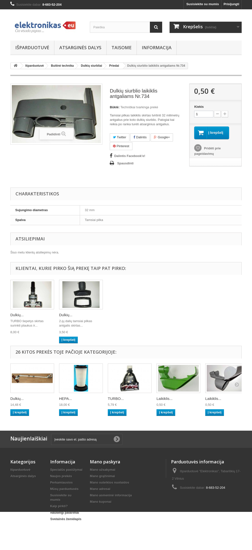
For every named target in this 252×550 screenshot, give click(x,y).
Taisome (121, 47)
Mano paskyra (105, 462)
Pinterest (121, 146)
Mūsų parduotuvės (64, 489)
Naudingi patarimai (64, 512)
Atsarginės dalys (80, 47)
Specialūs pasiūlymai (66, 469)
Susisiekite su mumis (202, 4)
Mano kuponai (100, 501)
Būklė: (115, 107)
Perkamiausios (61, 482)
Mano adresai (100, 489)
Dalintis (139, 137)
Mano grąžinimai (102, 476)
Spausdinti (125, 163)
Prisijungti (231, 4)
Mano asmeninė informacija (111, 495)
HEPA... (65, 398)
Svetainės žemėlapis (65, 519)
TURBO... (116, 398)
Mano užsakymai (102, 469)
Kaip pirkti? (59, 506)
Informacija (157, 47)
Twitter (119, 137)
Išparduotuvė (32, 47)
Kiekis (199, 107)
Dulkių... (17, 315)
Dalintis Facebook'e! (129, 156)
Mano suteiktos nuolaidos (109, 482)
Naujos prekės (61, 476)
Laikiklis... (165, 398)
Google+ (162, 137)
